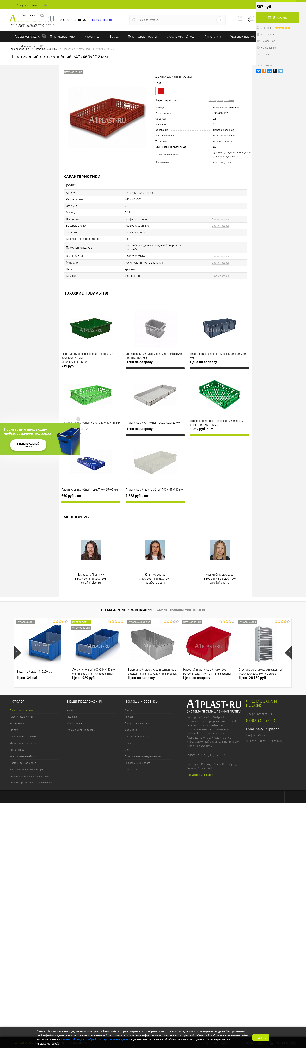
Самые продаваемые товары (181, 610)
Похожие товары (32, 36)
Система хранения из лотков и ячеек (31, 782)
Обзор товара (32, 15)
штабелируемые (222, 162)
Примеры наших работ (137, 762)
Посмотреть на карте (200, 774)
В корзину (277, 17)
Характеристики (31, 26)
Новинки (72, 716)
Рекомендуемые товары (81, 729)
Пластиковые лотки (62, 36)
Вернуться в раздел (31, 5)
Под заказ (264, 54)
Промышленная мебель (23, 762)
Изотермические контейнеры (27, 769)
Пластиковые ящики (21, 710)
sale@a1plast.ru (102, 19)
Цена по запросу (139, 362)
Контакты (130, 710)
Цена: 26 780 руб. (253, 678)
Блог (127, 749)
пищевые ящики (222, 141)
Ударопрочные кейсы (244, 36)
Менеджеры (32, 46)
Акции (70, 710)
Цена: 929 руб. (83, 678)
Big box (114, 36)
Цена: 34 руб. (27, 678)
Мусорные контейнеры (180, 36)
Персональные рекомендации (126, 610)
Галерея (129, 716)
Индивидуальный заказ (28, 445)
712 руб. (68, 366)
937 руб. (71, 433)
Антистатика (213, 36)
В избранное (265, 41)
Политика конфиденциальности (142, 756)
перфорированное (223, 130)
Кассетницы (92, 36)
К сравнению (266, 47)
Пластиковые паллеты (142, 36)
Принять (260, 1037)
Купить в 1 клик (267, 34)
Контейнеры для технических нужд (29, 776)
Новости (129, 743)
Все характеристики (221, 100)
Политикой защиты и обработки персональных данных (96, 1039)
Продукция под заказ (136, 723)
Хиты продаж (74, 723)
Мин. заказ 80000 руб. (137, 736)
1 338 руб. (137, 496)
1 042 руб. (201, 429)
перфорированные (224, 135)
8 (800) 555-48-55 (262, 720)
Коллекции (130, 769)
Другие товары (220, 219)
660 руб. (71, 496)
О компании (131, 729)
